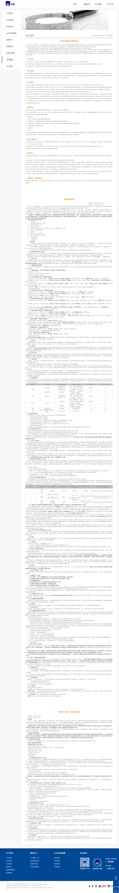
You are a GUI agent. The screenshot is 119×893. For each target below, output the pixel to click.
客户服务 (98, 4)
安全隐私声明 (34, 861)
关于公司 (110, 4)
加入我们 (9, 66)
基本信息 (57, 858)
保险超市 (86, 4)
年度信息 (57, 861)
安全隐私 (9, 60)
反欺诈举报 (10, 53)
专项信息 (57, 867)
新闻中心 (9, 40)
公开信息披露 (11, 33)
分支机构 (9, 20)
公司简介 (9, 13)
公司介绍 (9, 858)
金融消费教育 (10, 870)
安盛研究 (9, 46)
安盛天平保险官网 (98, 35)
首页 (75, 4)
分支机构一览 (34, 858)
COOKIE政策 (34, 867)
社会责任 (9, 26)
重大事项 (57, 864)
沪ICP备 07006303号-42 (24, 887)
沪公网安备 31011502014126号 (39, 887)
